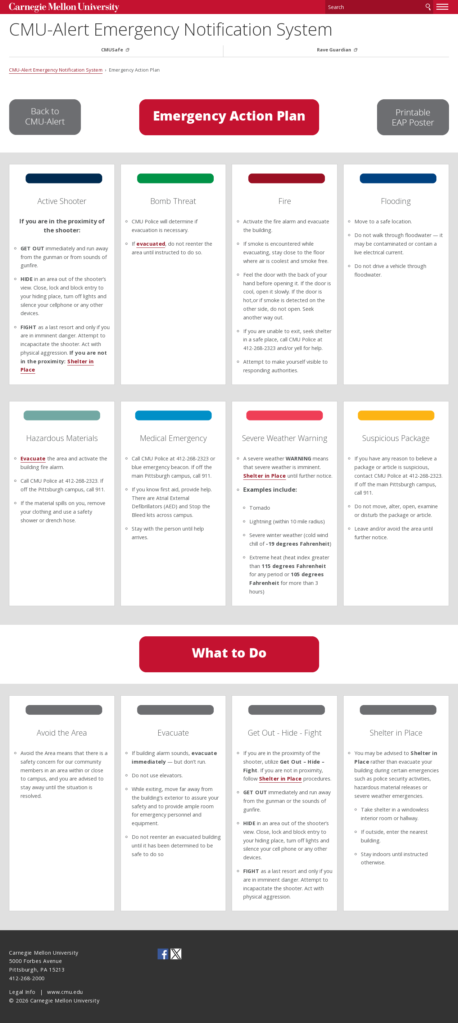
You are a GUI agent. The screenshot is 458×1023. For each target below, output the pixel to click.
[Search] (379, 7)
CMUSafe (112, 50)
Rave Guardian (334, 50)
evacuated (150, 243)
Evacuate (33, 458)
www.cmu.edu (65, 991)
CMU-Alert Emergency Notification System (170, 29)
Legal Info (22, 991)
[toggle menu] (442, 6)
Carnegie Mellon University (64, 7)
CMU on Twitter (176, 954)
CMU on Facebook (163, 954)
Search (428, 7)
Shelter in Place (264, 475)
